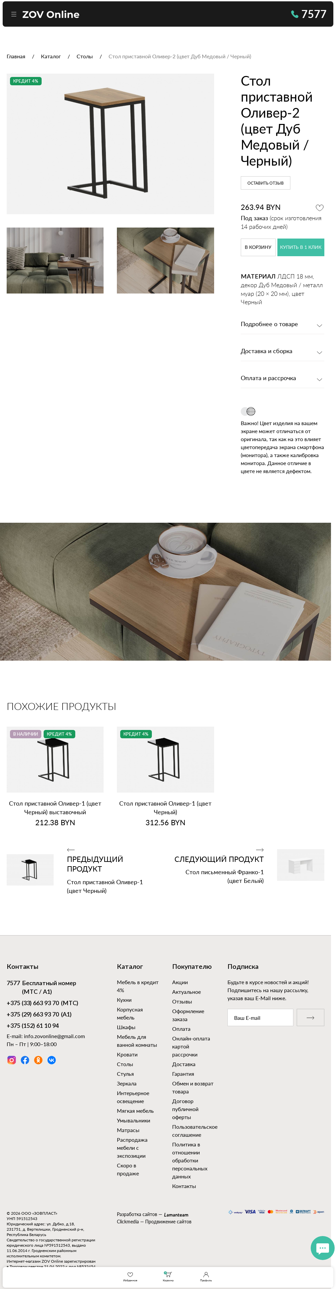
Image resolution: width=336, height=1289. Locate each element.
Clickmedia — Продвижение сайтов (154, 1221)
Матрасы (128, 1130)
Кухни (124, 999)
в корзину (258, 247)
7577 (309, 13)
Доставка (183, 1064)
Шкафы (126, 1027)
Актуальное (186, 991)
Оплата (181, 1028)
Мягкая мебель (135, 1110)
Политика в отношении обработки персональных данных (189, 1160)
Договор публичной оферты (185, 1109)
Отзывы (182, 1001)
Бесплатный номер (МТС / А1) (41, 987)
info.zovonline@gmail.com (54, 1036)
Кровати (127, 1054)
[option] (110, 144)
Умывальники (133, 1120)
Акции (180, 982)
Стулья (125, 1073)
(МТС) (42, 1003)
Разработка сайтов (137, 1214)
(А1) (39, 1015)
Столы (125, 1064)
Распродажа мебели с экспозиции (132, 1147)
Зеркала (127, 1083)
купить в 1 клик (300, 247)
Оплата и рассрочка (268, 378)
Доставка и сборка (266, 351)
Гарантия (183, 1073)
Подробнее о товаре (269, 324)
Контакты (184, 1186)
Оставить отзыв (265, 183)
